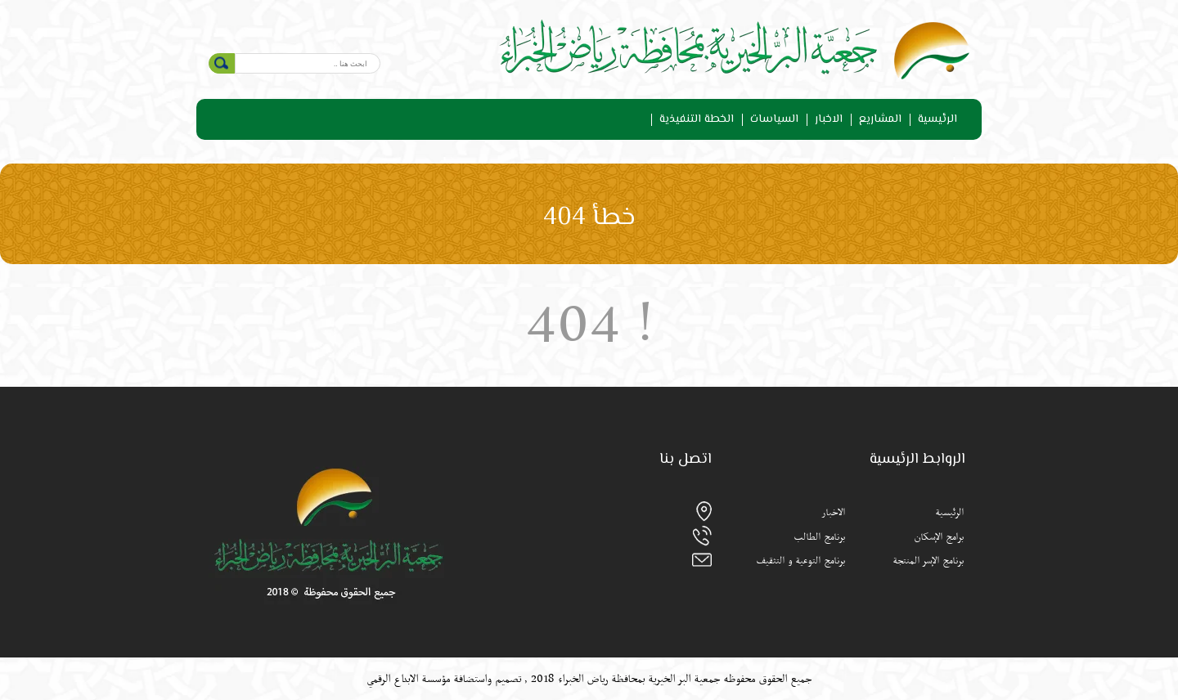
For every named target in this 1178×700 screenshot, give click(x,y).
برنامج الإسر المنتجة (928, 561)
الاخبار (829, 119)
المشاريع (880, 119)
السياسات (774, 119)
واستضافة (472, 679)
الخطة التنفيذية (696, 119)
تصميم (508, 679)
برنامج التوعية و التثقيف (800, 561)
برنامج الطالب (819, 537)
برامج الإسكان (939, 537)
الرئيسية (937, 119)
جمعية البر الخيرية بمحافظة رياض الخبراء (637, 679)
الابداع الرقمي (392, 679)
